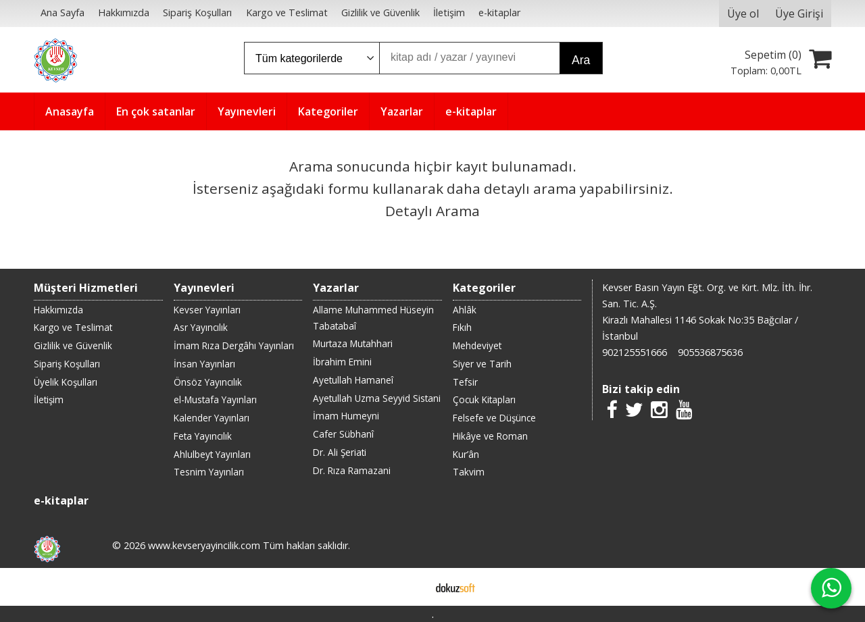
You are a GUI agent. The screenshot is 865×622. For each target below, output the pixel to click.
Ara (581, 60)
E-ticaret (411, 586)
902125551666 (634, 352)
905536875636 (710, 352)
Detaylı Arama (432, 210)
